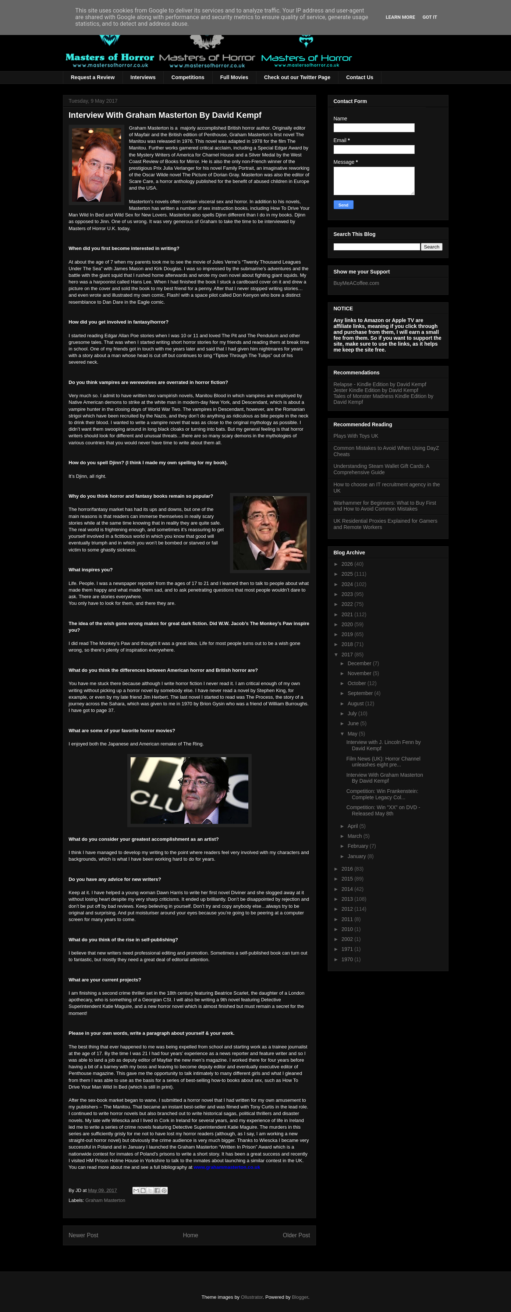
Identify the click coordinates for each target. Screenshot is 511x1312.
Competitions (187, 77)
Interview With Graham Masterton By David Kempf (384, 778)
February (359, 846)
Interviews (143, 77)
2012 (347, 909)
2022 (347, 604)
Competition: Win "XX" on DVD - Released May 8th (383, 810)
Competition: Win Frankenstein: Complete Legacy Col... (382, 794)
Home (190, 1235)
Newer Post (84, 1235)
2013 (347, 899)
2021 (347, 614)
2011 (347, 919)
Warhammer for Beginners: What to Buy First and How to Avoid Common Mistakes (385, 506)
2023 (347, 594)
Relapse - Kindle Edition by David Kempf (380, 384)
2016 (347, 869)
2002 (347, 939)
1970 (347, 959)
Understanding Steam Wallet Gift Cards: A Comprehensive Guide (381, 469)
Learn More (400, 17)
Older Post (296, 1235)
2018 (347, 644)
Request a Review (93, 77)
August (356, 703)
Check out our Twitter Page (297, 77)
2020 (347, 624)
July (353, 713)
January (358, 856)
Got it (429, 17)
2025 (347, 574)
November (360, 673)
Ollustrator (252, 1297)
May (353, 734)
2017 (347, 654)
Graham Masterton (105, 1200)
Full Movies (234, 77)
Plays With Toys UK (356, 436)
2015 (347, 879)
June (354, 723)
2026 (347, 564)
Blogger (300, 1297)
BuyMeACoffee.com (356, 283)
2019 (347, 634)
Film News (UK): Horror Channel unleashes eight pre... (383, 762)
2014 (347, 889)
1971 (347, 949)
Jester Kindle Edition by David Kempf (376, 390)
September (361, 693)
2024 (347, 584)
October (358, 683)
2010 (347, 929)
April (353, 826)
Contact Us (359, 77)
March (355, 836)
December (360, 663)
